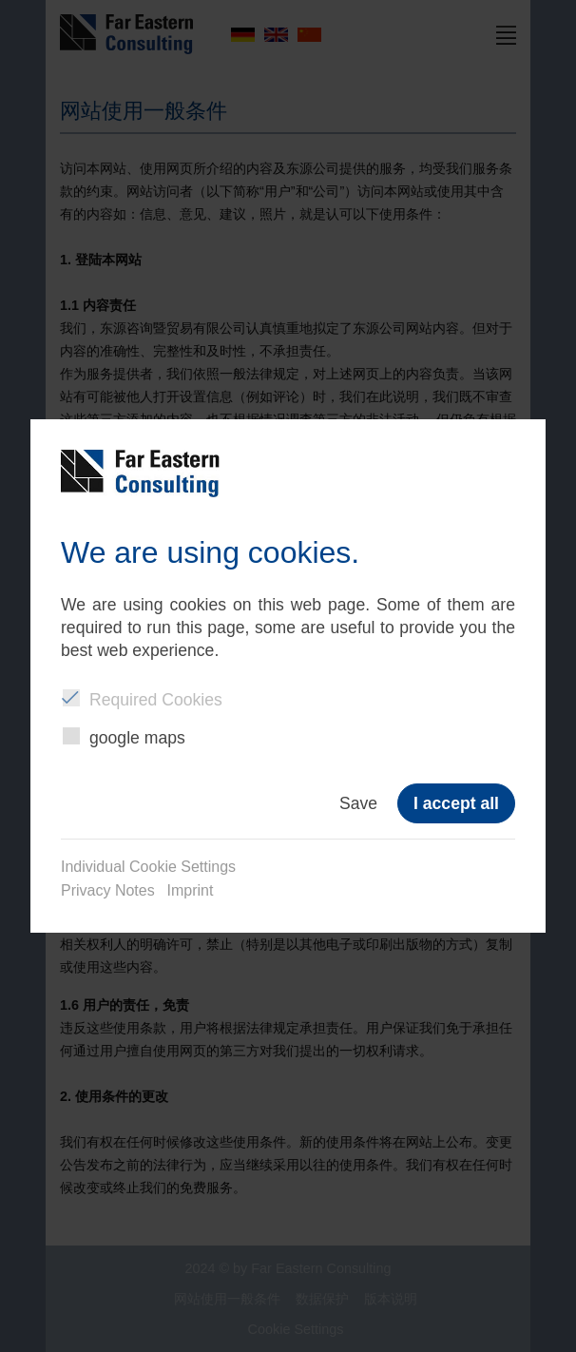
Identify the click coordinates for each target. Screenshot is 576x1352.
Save (358, 803)
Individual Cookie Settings (148, 867)
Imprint (190, 890)
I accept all (456, 803)
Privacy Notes (108, 890)
